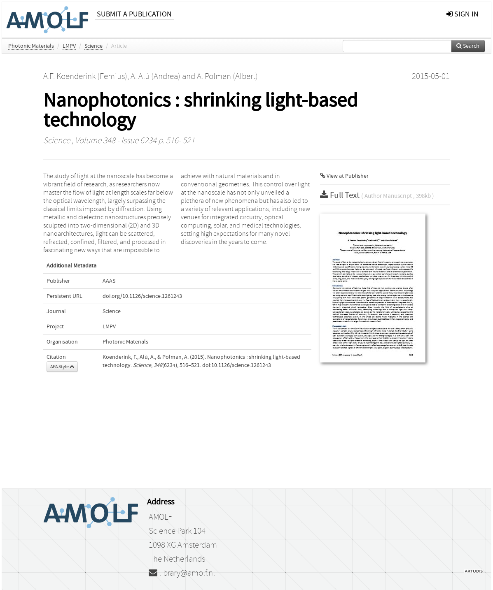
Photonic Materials (31, 46)
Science (93, 46)
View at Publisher (344, 176)
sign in (462, 14)
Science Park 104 (177, 531)
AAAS (109, 281)
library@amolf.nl (182, 573)
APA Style (62, 366)
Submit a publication (134, 14)
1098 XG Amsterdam (183, 545)
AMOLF (160, 517)
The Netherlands (177, 559)
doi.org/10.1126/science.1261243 (142, 296)
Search (467, 46)
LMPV (69, 46)
